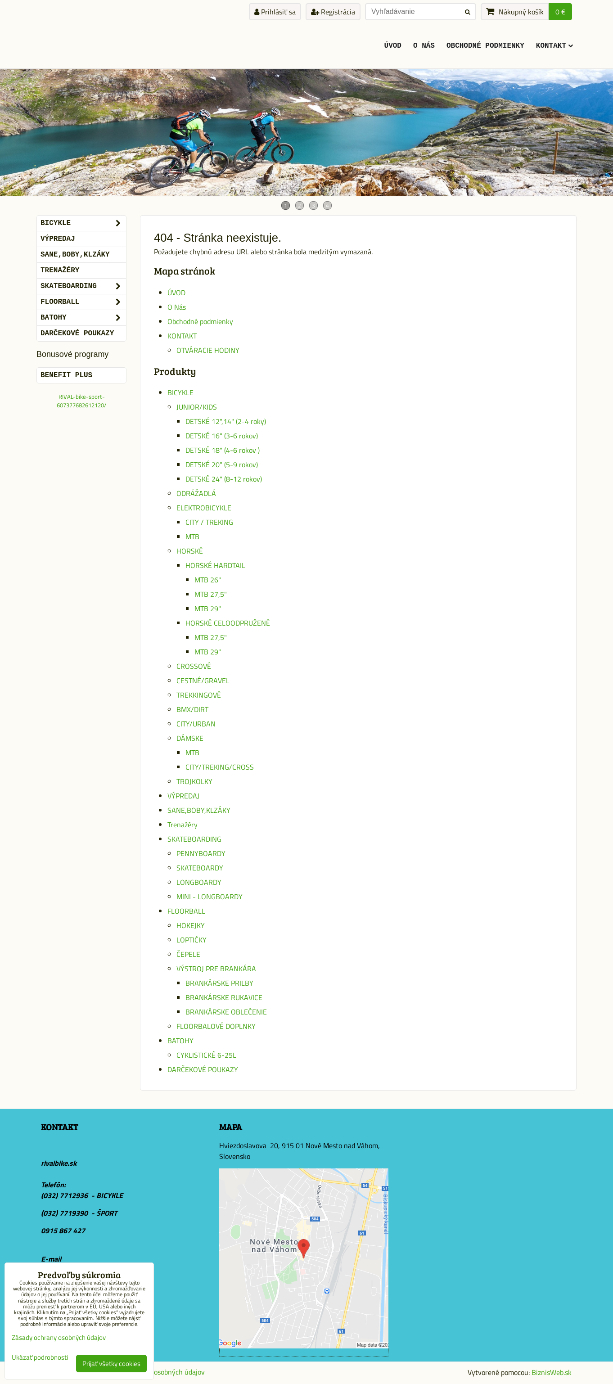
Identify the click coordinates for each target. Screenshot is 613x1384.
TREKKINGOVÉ (198, 695)
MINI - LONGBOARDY (209, 896)
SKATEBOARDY (199, 867)
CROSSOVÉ (193, 666)
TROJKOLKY (194, 781)
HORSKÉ (189, 550)
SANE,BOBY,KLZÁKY (198, 810)
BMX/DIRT (192, 709)
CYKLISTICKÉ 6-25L (206, 1055)
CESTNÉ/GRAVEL (203, 680)
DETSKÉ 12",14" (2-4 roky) (225, 421)
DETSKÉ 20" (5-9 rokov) (221, 464)
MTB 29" (207, 608)
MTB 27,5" (210, 594)
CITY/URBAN (196, 723)
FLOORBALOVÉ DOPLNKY (216, 1026)
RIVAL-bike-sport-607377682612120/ (81, 401)
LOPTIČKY (191, 939)
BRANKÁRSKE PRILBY (219, 983)
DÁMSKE (189, 738)
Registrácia (333, 11)
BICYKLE (180, 392)
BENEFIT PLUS (66, 375)
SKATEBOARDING (194, 839)
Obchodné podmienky (485, 46)
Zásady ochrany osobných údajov (154, 1371)
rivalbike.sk (59, 1163)
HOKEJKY (190, 925)
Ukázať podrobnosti (40, 1357)
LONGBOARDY (198, 882)
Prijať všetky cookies (111, 1363)
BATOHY (180, 1040)
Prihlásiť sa (275, 11)
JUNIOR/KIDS (196, 406)
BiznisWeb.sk (552, 1372)
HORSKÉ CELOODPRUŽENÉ (227, 623)
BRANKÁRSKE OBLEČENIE (226, 1011)
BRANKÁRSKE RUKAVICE (223, 997)
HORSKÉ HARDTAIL (215, 565)
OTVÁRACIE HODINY (207, 350)
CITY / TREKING (209, 522)
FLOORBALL (186, 911)
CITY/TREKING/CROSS (219, 767)
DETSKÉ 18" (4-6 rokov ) (222, 450)
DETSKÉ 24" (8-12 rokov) (223, 478)
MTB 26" (207, 579)
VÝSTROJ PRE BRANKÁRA (216, 968)
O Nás (424, 46)
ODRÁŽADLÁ (196, 493)
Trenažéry (182, 824)
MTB (192, 536)
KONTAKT (554, 46)
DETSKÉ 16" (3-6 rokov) (221, 435)
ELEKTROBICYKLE (203, 507)
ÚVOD (392, 46)
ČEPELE (188, 954)
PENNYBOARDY (200, 853)
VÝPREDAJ (183, 795)
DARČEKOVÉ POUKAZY (202, 1069)
